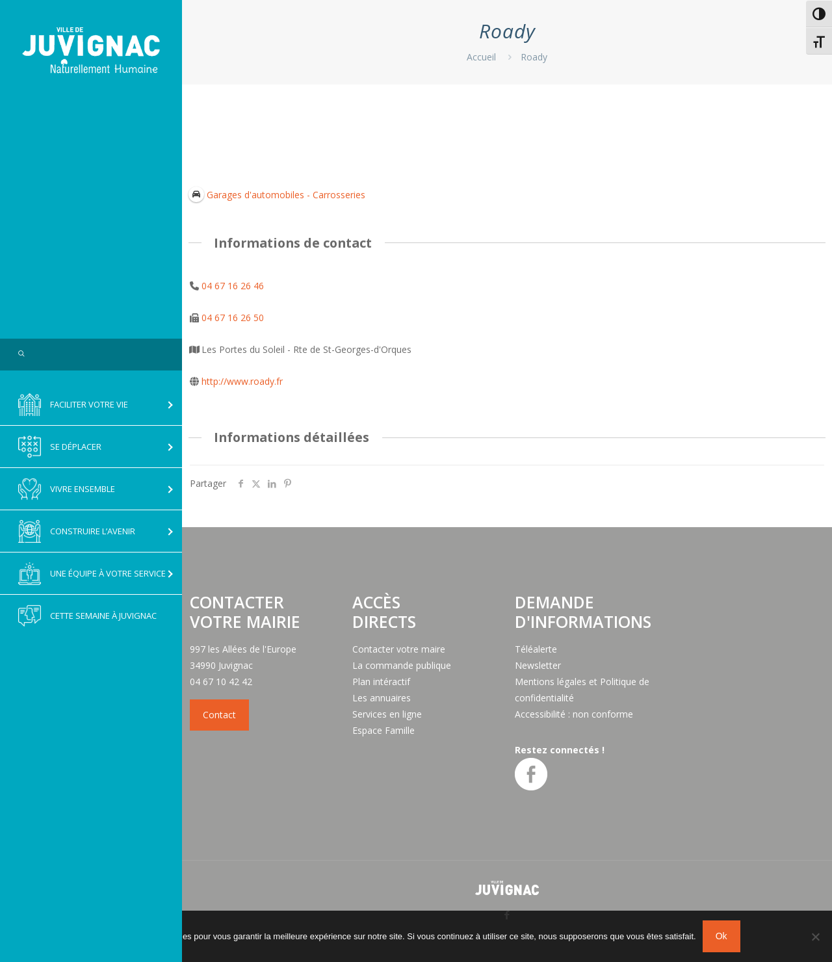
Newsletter (538, 665)
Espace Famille (383, 730)
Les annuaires (381, 698)
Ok (721, 936)
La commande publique (401, 665)
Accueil (481, 57)
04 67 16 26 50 (233, 317)
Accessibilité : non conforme (574, 714)
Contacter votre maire (398, 649)
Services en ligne (387, 714)
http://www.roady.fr (242, 381)
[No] (815, 936)
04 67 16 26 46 (233, 286)
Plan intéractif (381, 681)
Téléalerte (536, 649)
